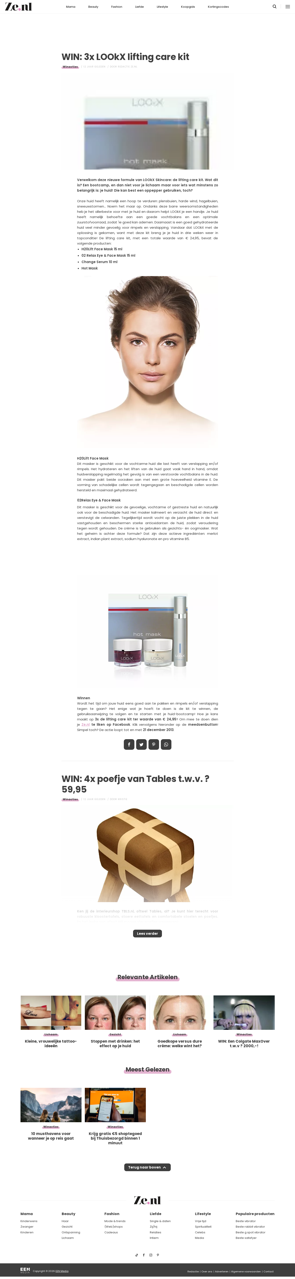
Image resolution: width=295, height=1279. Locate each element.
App (166, 744)
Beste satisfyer (246, 1238)
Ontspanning (71, 1232)
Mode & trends (115, 1221)
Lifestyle (162, 7)
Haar (65, 1221)
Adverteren (221, 1271)
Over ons (206, 1271)
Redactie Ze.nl (127, 66)
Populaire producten (255, 1214)
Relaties (155, 1232)
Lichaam (68, 1238)
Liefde (139, 7)
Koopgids (188, 7)
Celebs (200, 1232)
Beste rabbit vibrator (250, 1227)
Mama (70, 7)
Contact (268, 1271)
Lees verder (147, 935)
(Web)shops (113, 1227)
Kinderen (26, 1232)
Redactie (193, 1271)
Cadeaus (111, 1232)
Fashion (116, 7)
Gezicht (67, 1227)
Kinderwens (28, 1221)
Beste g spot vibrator (250, 1232)
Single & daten (160, 1221)
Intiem (154, 1238)
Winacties (70, 67)
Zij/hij (153, 1227)
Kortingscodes (218, 7)
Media (199, 1238)
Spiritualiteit (203, 1227)
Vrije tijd (200, 1221)
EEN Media (62, 1271)
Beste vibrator (246, 1221)
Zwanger (26, 1227)
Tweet (141, 744)
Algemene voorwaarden (246, 1271)
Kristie (122, 799)
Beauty (93, 7)
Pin (153, 744)
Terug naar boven (144, 1171)
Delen (129, 744)
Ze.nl (86, 724)
